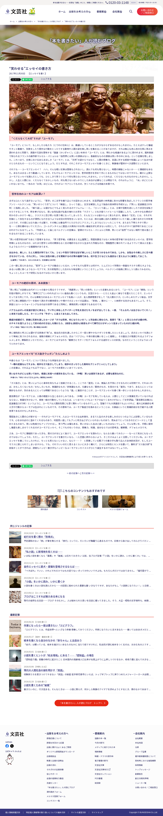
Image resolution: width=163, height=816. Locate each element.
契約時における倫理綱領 (145, 760)
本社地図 (139, 743)
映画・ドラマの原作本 (104, 756)
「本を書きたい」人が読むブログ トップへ (80, 703)
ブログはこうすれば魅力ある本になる (44, 596)
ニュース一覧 (140, 783)
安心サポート (52, 774)
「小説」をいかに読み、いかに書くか (44, 581)
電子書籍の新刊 (101, 760)
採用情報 (139, 765)
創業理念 (139, 774)
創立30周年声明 (142, 778)
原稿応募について (54, 738)
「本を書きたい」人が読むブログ (49, 21)
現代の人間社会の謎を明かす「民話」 (44, 670)
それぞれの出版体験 (55, 769)
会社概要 (139, 738)
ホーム (12, 21)
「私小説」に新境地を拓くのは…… (43, 551)
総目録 (97, 783)
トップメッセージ (142, 769)
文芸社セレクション (103, 774)
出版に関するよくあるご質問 (59, 747)
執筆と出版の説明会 (55, 760)
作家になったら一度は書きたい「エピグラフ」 (49, 625)
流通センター (52, 783)
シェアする (46, 78)
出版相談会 (51, 756)
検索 (131, 11)
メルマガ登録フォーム (56, 796)
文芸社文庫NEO (101, 769)
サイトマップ (97, 812)
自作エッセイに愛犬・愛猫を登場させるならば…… (51, 566)
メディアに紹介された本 (105, 747)
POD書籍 (98, 778)
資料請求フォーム (54, 792)
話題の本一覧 (100, 738)
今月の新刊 (99, 743)
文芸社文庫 (99, 765)
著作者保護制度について (145, 756)
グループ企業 (140, 751)
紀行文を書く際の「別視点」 (39, 536)
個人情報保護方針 (12, 812)
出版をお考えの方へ (25, 21)
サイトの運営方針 (78, 812)
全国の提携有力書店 (55, 778)
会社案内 (140, 733)
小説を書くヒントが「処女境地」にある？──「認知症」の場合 (59, 655)
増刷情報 (98, 751)
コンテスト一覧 (53, 800)
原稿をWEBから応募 (55, 743)
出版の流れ (51, 765)
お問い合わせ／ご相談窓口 (147, 11)
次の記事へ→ (88, 473)
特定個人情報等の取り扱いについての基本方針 (45, 812)
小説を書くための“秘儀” (37, 685)
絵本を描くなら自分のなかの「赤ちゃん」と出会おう (53, 640)
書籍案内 (99, 733)
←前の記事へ (73, 473)
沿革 (137, 747)
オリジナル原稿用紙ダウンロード (61, 751)
